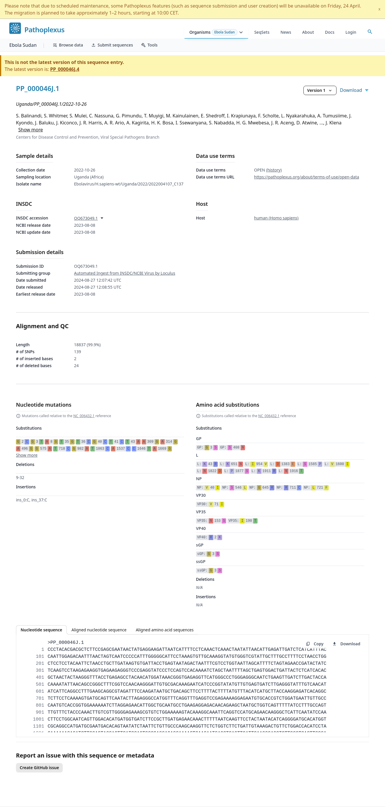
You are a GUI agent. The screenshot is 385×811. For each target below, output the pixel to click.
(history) (274, 170)
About (308, 32)
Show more (30, 129)
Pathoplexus (44, 29)
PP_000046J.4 (64, 69)
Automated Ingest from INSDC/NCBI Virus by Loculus (124, 273)
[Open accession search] (370, 32)
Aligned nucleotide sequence (98, 630)
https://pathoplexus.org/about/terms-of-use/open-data (306, 177)
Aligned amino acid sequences (165, 630)
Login (351, 32)
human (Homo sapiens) (276, 218)
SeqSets (261, 32)
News (285, 32)
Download (354, 90)
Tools (149, 45)
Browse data (68, 45)
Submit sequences (112, 45)
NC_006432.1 (83, 415)
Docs (329, 32)
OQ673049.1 (86, 218)
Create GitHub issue (39, 767)
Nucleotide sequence (41, 630)
